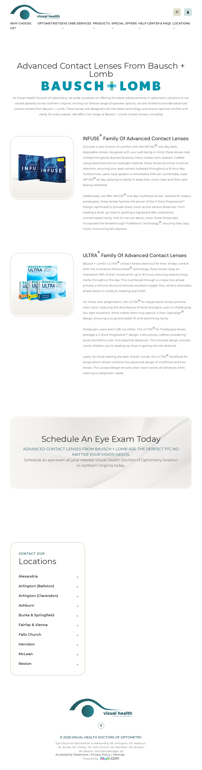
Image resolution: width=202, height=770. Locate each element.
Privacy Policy (100, 754)
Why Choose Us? (20, 26)
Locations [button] (181, 25)
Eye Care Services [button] (76, 25)
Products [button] (101, 25)
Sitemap (119, 754)
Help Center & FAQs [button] (154, 25)
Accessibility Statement (72, 754)
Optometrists (49, 23)
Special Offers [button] (124, 25)
